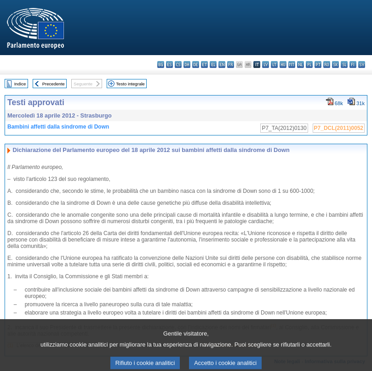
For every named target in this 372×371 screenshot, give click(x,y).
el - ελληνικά (213, 64)
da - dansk (186, 64)
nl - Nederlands (300, 64)
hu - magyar (283, 64)
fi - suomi (352, 64)
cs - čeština (178, 64)
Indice (20, 83)
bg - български (160, 64)
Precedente (53, 83)
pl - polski (309, 64)
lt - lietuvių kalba (274, 64)
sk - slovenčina (335, 64)
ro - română (326, 64)
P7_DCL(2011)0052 (338, 128)
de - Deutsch (195, 64)
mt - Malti (291, 64)
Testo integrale (130, 83)
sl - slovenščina (344, 64)
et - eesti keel (204, 64)
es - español (169, 64)
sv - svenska (361, 64)
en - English (221, 64)
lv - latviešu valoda (265, 64)
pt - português (318, 64)
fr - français (230, 64)
